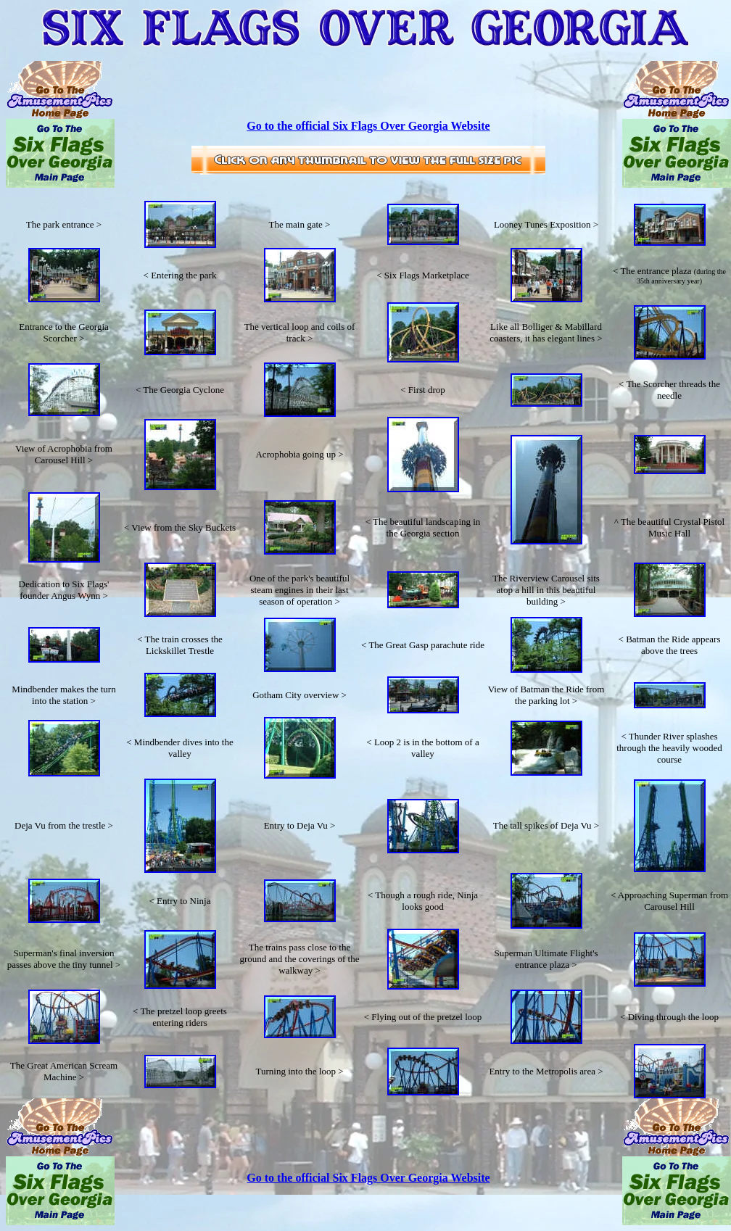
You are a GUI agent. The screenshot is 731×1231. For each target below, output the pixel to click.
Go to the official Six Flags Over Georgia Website (368, 126)
